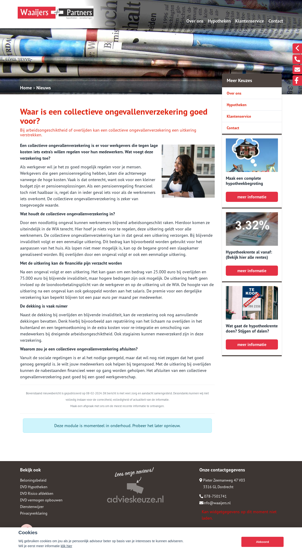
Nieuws (43, 88)
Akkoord (262, 542)
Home (26, 88)
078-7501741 (213, 496)
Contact (275, 21)
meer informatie (251, 197)
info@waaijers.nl (215, 503)
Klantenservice (249, 21)
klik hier (66, 546)
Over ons (194, 21)
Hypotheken (219, 21)
